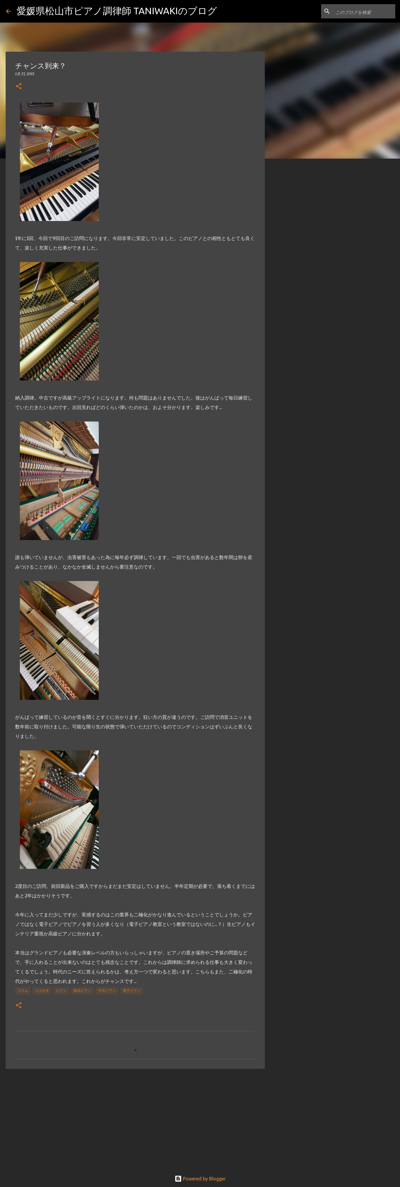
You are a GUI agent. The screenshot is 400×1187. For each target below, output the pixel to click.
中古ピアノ (107, 990)
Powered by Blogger (200, 1178)
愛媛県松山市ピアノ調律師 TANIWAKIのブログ (117, 10)
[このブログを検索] (364, 11)
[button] (18, 87)
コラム (22, 990)
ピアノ (61, 990)
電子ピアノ (132, 990)
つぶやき (42, 990)
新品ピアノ (82, 990)
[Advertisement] (135, 1119)
